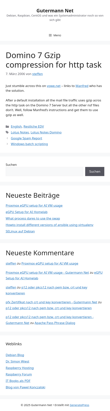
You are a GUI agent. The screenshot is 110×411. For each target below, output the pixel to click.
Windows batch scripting (29, 144)
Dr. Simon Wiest (17, 361)
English (16, 126)
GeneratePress (79, 405)
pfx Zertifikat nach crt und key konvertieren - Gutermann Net (51, 302)
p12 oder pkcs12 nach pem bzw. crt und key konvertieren (49, 308)
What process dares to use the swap (33, 218)
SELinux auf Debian (20, 231)
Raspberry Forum (19, 374)
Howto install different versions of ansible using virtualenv (49, 225)
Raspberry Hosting (20, 368)
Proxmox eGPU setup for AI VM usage (34, 205)
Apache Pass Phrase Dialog (54, 323)
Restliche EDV (33, 126)
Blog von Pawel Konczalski (25, 387)
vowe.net (54, 86)
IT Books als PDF (18, 381)
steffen (11, 263)
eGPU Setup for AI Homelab (27, 212)
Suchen (11, 164)
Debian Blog (15, 355)
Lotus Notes (20, 132)
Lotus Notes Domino (46, 132)
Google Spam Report (26, 138)
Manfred (82, 86)
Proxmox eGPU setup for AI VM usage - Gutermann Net (47, 272)
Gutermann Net (55, 10)
